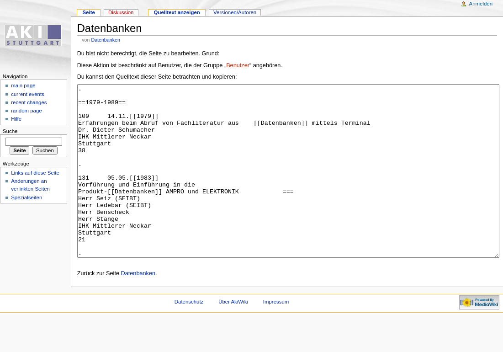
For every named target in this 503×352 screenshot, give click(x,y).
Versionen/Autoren (234, 12)
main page (23, 85)
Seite (88, 12)
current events (27, 94)
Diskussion (120, 12)
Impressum (276, 336)
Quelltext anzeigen (177, 12)
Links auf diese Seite (35, 173)
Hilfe (16, 119)
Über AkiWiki (233, 336)
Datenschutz (189, 336)
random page (26, 110)
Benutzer (237, 65)
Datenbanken (105, 40)
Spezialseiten (26, 197)
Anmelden (481, 3)
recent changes (29, 102)
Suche (10, 131)
